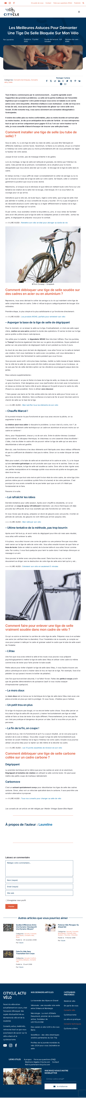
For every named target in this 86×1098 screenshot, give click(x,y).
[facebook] (14, 3)
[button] (83, 3)
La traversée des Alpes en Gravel (44, 1000)
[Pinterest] (75, 81)
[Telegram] (67, 81)
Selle (10, 82)
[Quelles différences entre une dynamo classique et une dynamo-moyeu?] (8, 925)
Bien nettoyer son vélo (31, 522)
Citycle (21, 943)
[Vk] (79, 81)
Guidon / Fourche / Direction (68, 935)
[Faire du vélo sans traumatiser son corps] (8, 952)
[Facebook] (47, 81)
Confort (33, 958)
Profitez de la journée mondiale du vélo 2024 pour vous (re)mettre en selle (45, 1046)
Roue (18, 937)
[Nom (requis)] (39, 880)
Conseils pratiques (22, 960)
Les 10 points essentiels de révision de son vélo (42, 748)
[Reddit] (55, 81)
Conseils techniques (22, 80)
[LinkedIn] (59, 81)
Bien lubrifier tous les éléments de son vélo (40, 405)
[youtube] (6, 3)
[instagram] (10, 3)
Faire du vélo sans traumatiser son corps (25, 952)
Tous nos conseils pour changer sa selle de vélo (41, 798)
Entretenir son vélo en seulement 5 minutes (40, 566)
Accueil (27, 933)
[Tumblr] (71, 81)
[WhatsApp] (63, 81)
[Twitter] (51, 81)
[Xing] (61, 84)
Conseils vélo (29, 935)
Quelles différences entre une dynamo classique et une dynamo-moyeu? (26, 927)
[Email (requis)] (39, 886)
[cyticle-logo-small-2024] (11, 9)
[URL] (39, 893)
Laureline (10, 40)
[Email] (65, 84)
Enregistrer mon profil (17, 900)
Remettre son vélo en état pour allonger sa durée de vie (44, 223)
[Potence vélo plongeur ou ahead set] (50, 925)
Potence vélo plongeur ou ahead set (68, 926)
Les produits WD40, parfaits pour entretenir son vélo (43, 317)
